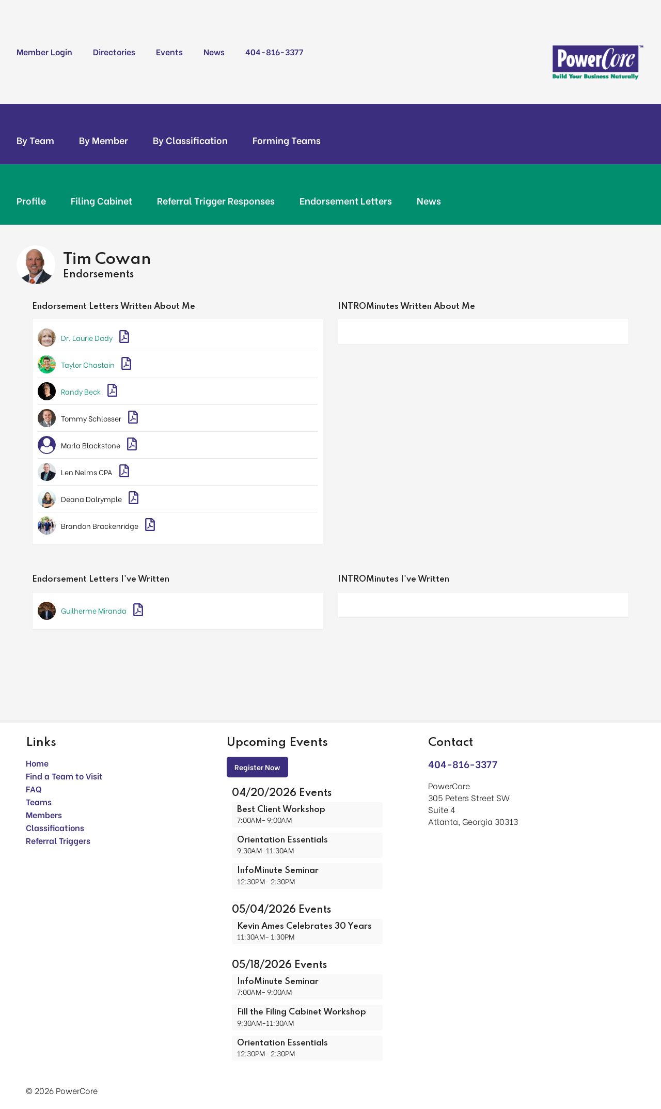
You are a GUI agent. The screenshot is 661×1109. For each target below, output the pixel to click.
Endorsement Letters (346, 200)
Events (169, 51)
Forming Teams (287, 140)
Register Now (257, 766)
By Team (35, 140)
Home (37, 763)
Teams (39, 801)
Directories (114, 51)
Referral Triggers (58, 840)
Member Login (44, 51)
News (214, 51)
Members (44, 814)
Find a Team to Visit (64, 776)
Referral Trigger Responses (216, 200)
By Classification (190, 140)
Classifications (55, 827)
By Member (103, 140)
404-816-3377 (274, 51)
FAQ (34, 788)
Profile (31, 200)
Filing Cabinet (101, 200)
